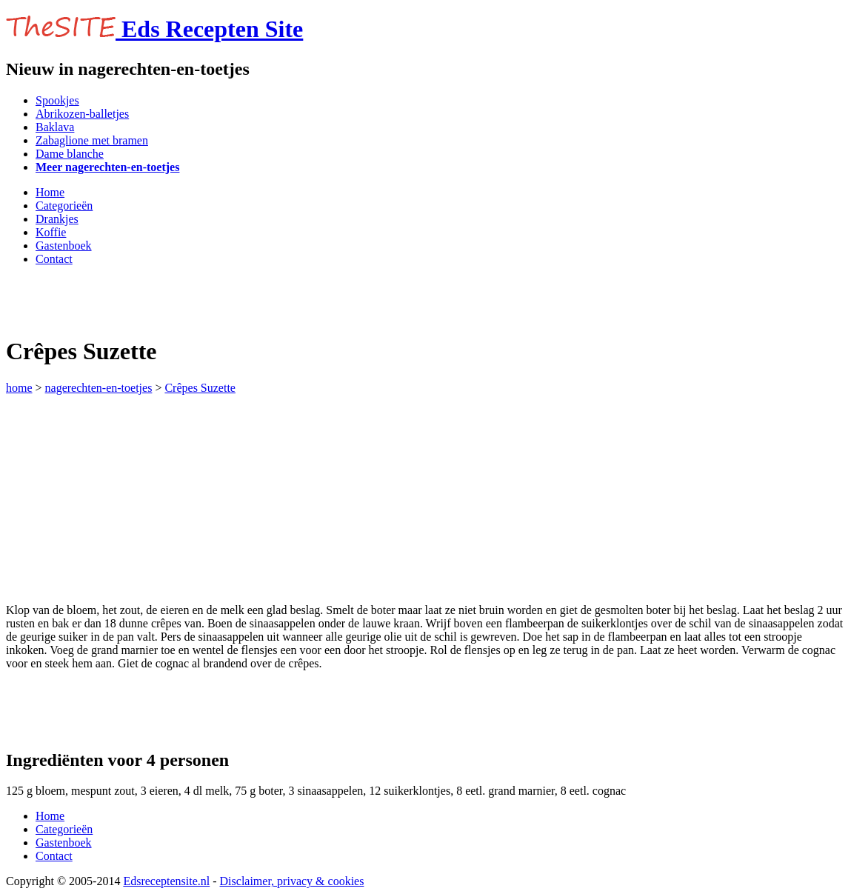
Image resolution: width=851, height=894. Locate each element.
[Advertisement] (179, 300)
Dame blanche (70, 153)
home (19, 387)
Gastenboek (64, 245)
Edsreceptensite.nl (166, 881)
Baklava (55, 127)
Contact (54, 259)
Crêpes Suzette (200, 387)
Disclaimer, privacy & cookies (292, 881)
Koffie (51, 232)
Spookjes (57, 100)
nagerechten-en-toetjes (99, 387)
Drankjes (57, 219)
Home (50, 192)
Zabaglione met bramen (92, 140)
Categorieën (64, 205)
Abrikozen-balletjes (82, 113)
